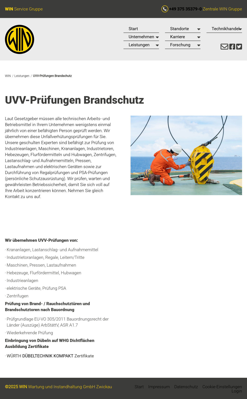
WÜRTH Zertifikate (50, 355)
